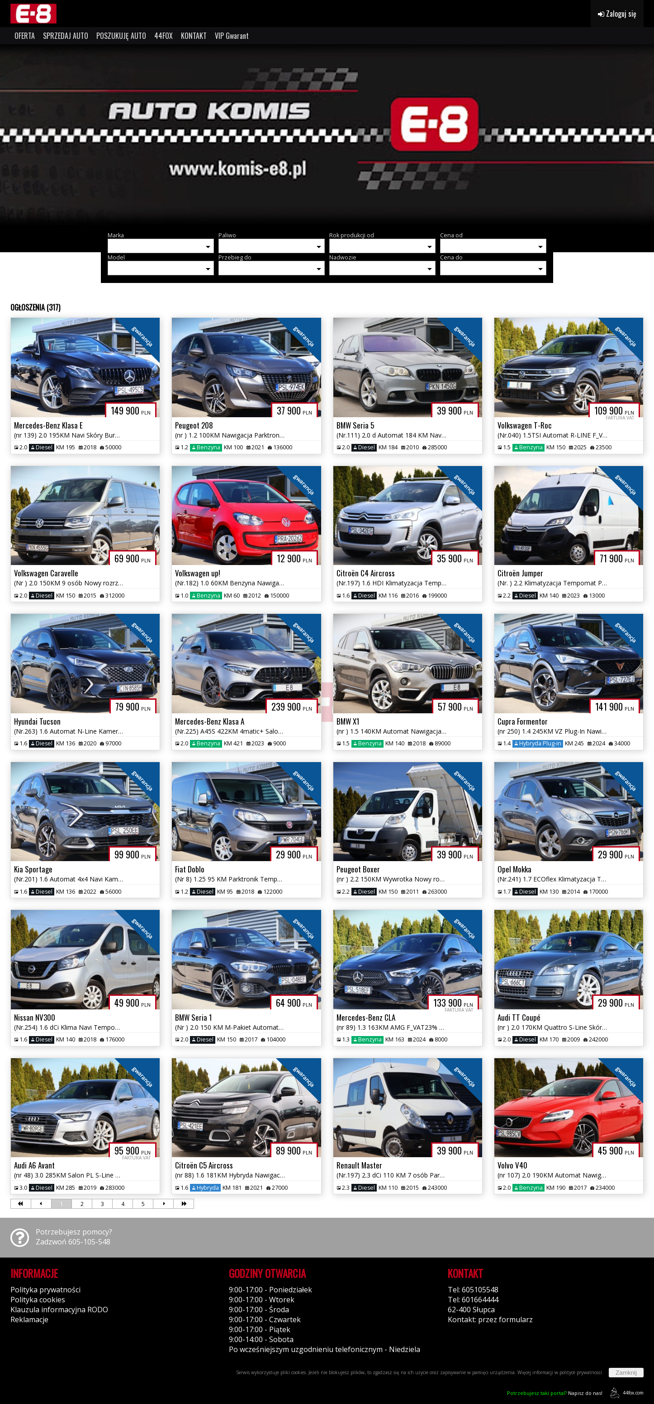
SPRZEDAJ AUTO (65, 35)
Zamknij (626, 1372)
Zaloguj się (617, 13)
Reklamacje (29, 1319)
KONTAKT (194, 35)
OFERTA (24, 35)
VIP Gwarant (232, 35)
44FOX (163, 35)
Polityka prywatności (45, 1290)
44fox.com (625, 1393)
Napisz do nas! (554, 1393)
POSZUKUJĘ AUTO (121, 35)
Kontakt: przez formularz (490, 1319)
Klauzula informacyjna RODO (59, 1309)
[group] (327, 134)
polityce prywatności (580, 1372)
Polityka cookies (37, 1300)
